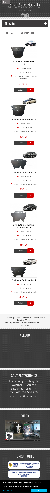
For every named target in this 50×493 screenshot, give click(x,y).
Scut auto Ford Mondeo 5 (24, 280)
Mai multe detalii (9, 490)
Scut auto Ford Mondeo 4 (24, 173)
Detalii (20, 90)
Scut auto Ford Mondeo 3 (24, 120)
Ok (39, 490)
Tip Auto (26, 23)
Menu (4, 2)
